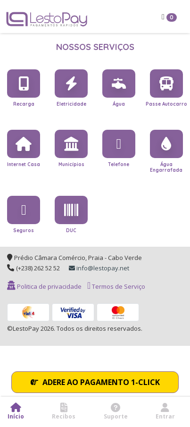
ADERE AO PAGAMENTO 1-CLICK (95, 382)
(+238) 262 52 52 (38, 268)
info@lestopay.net (99, 268)
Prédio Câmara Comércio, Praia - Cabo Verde (78, 257)
